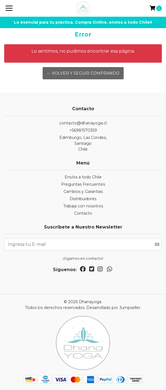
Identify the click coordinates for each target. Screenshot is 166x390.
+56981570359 (83, 130)
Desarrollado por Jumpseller (113, 307)
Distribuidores (83, 198)
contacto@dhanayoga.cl (83, 123)
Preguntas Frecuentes (83, 184)
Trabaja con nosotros (83, 206)
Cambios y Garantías (83, 191)
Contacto (83, 213)
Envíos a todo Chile (83, 177)
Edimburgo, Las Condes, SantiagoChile (83, 143)
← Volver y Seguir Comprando (83, 73)
